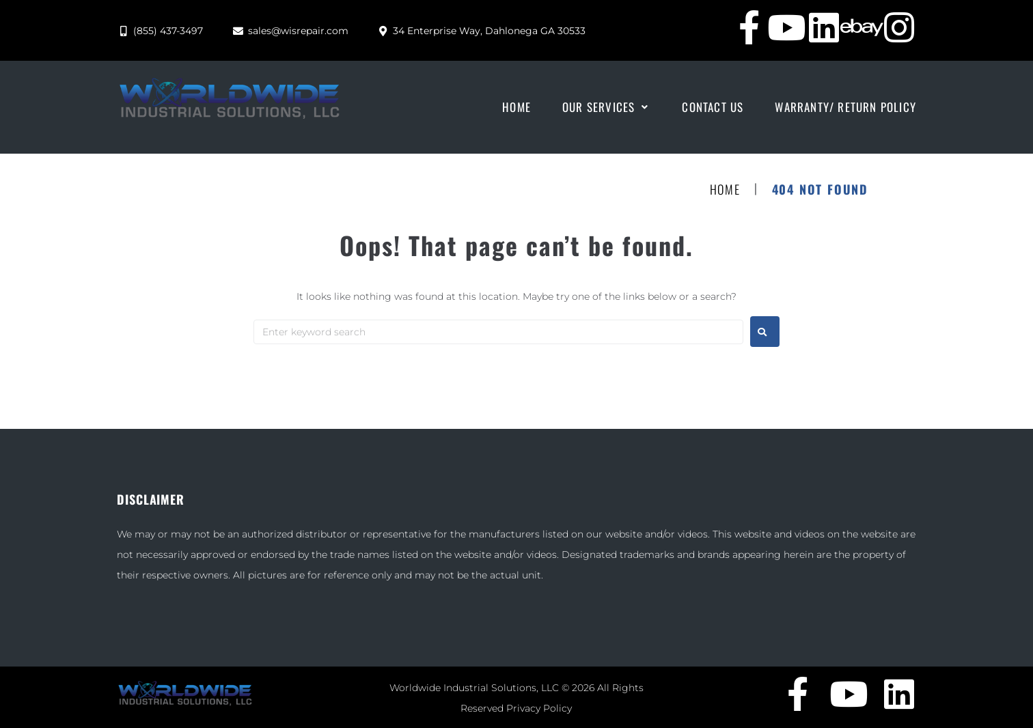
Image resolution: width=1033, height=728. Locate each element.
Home (725, 189)
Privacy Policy (539, 708)
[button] (606, 107)
